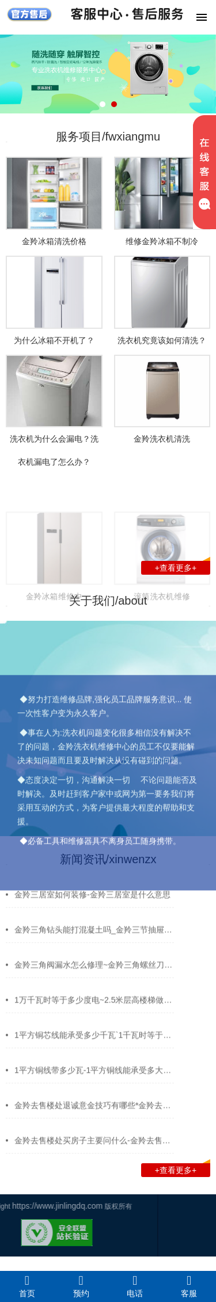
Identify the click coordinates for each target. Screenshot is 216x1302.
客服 (189, 1286)
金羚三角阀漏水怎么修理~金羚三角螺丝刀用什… (101, 969)
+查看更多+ (182, 566)
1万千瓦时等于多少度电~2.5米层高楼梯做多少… (101, 1004)
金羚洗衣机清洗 (162, 438)
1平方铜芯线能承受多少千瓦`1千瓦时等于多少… (100, 1040)
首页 (27, 1286)
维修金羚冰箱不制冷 (162, 241)
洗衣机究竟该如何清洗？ (162, 340)
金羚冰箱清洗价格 (54, 241)
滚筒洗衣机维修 (162, 624)
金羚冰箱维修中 (54, 624)
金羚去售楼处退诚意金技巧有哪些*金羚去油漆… (100, 1110)
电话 (135, 1286)
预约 (81, 1286)
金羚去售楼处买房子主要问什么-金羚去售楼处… (100, 1145)
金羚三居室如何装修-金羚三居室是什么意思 (92, 899)
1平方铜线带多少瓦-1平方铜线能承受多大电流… (100, 1075)
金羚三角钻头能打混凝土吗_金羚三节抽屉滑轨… (101, 934)
